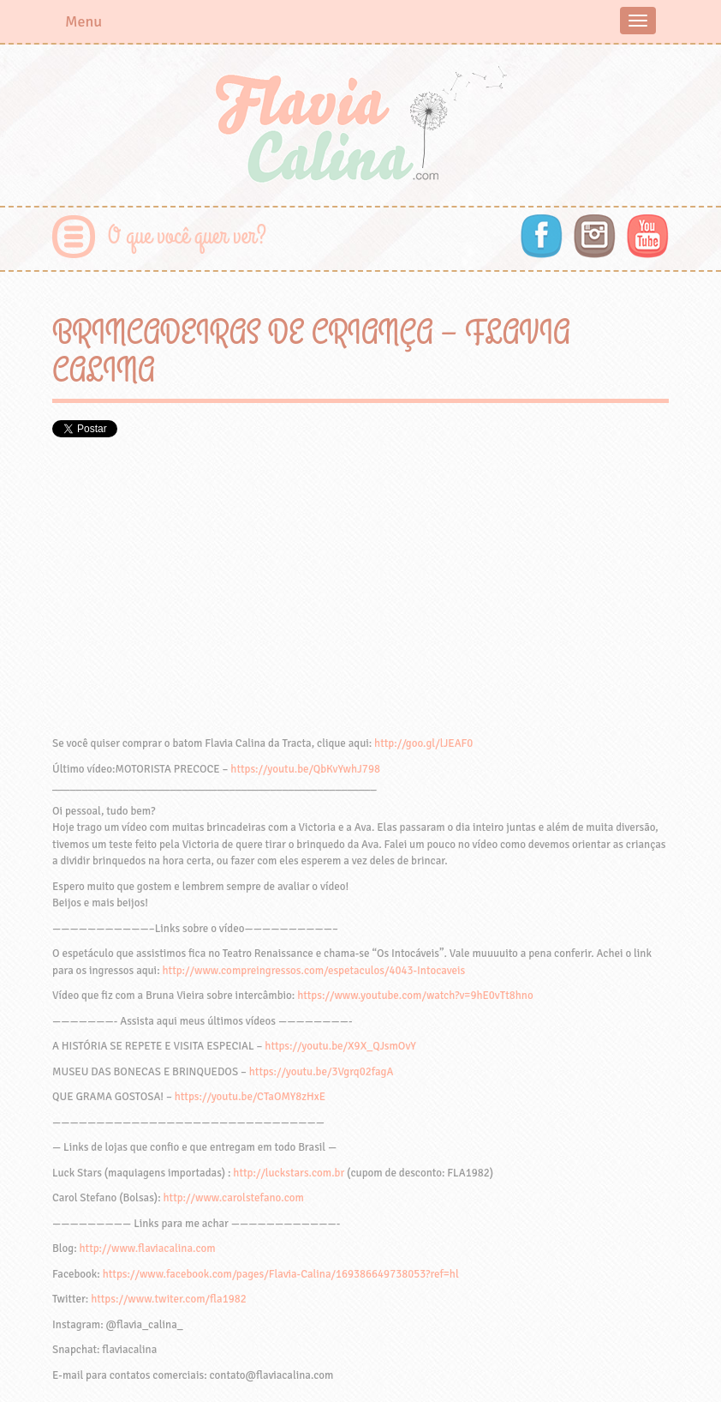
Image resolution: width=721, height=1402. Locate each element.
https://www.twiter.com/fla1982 (169, 1299)
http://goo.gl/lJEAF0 (423, 743)
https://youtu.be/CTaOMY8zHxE (250, 1097)
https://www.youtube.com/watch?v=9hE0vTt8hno (415, 995)
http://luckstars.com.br (288, 1173)
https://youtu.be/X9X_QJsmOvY (340, 1046)
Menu (83, 21)
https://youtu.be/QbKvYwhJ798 (305, 769)
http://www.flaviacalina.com (148, 1248)
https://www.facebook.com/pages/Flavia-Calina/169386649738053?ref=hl (281, 1274)
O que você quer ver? (187, 236)
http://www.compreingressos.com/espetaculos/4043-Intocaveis (314, 971)
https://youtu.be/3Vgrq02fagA (321, 1072)
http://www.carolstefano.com (234, 1198)
